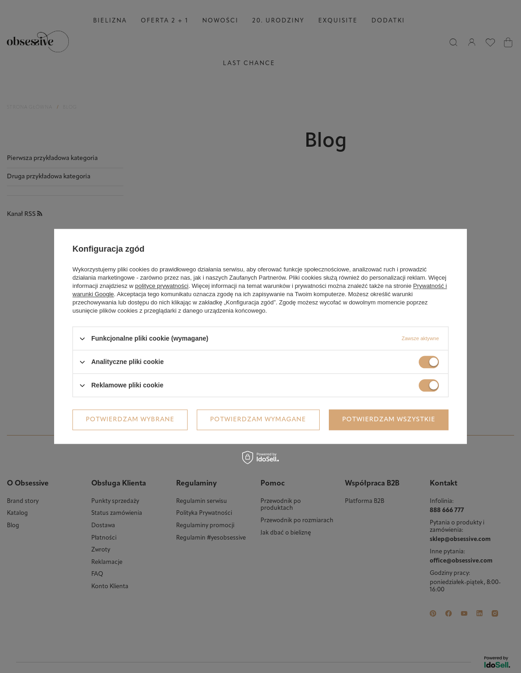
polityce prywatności (161, 285)
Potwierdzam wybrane (130, 419)
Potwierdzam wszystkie (388, 419)
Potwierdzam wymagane (258, 419)
